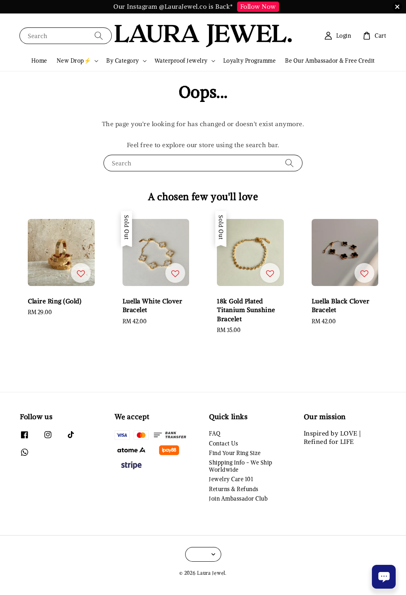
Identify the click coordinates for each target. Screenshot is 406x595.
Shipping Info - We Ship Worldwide (240, 466)
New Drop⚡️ (74, 60)
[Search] (98, 35)
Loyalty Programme (249, 60)
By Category (122, 60)
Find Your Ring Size (235, 453)
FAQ (214, 433)
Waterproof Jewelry (181, 60)
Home (39, 60)
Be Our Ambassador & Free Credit (330, 60)
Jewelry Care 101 (231, 479)
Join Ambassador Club (238, 498)
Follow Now (258, 6)
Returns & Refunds (234, 489)
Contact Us (223, 443)
